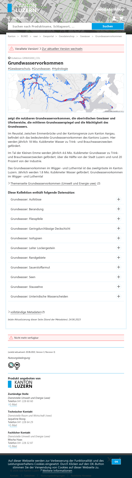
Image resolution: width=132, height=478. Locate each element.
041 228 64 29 (25, 422)
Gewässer (85, 36)
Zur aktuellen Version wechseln (62, 48)
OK (116, 461)
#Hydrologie (60, 68)
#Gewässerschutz (19, 68)
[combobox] (50, 26)
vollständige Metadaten (25, 312)
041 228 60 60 (25, 401)
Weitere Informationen (57, 470)
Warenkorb (121, 18)
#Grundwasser (41, 68)
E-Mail (13, 404)
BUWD (25, 36)
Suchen (108, 26)
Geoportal (48, 36)
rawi (35, 36)
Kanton (12, 36)
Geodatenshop (66, 36)
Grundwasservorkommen (108, 36)
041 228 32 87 (25, 443)
